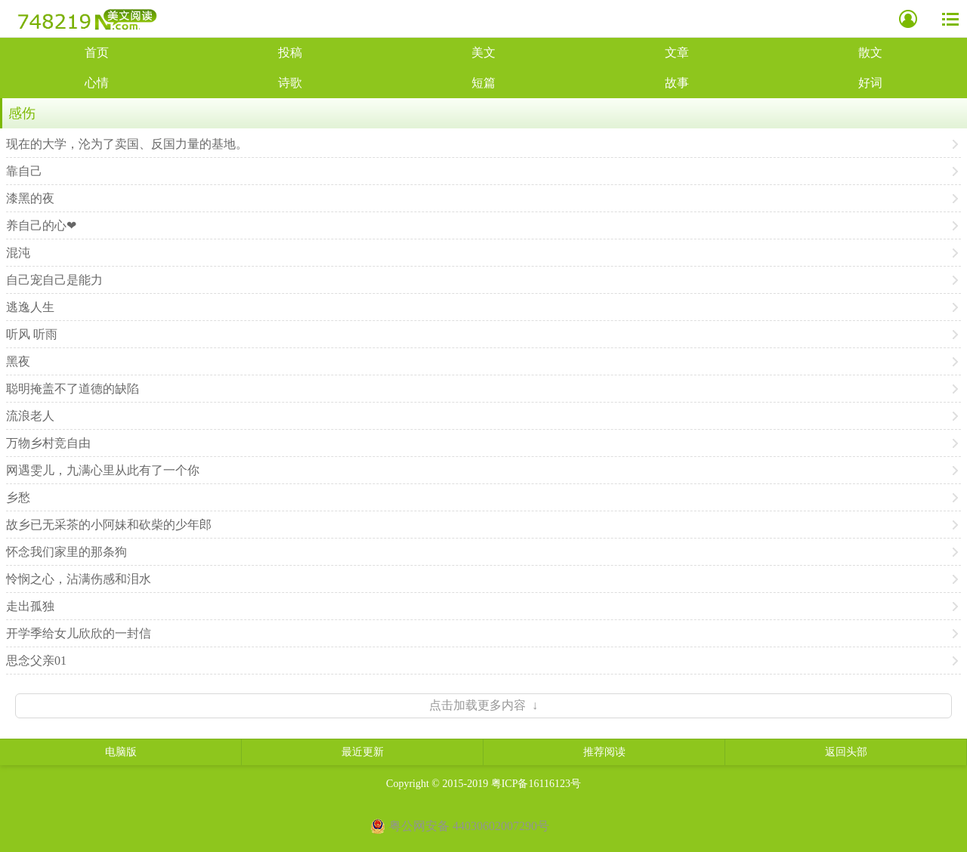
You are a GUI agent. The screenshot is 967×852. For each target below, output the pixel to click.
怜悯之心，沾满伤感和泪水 (78, 579)
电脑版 (121, 752)
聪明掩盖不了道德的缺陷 (72, 388)
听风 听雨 (31, 334)
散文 (870, 52)
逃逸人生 (30, 307)
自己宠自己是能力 (54, 279)
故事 (677, 82)
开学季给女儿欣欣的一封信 (78, 633)
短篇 (483, 82)
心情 (97, 82)
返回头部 (846, 752)
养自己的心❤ (41, 225)
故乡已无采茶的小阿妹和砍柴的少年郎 (109, 524)
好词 (870, 82)
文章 (677, 52)
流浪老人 (30, 415)
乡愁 (18, 497)
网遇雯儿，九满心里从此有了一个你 (102, 470)
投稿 (290, 52)
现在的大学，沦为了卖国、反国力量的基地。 (127, 143)
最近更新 (362, 752)
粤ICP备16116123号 (536, 783)
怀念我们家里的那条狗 (66, 551)
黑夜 (18, 361)
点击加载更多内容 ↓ (483, 705)
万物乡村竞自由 (48, 443)
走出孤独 (30, 606)
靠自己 (24, 171)
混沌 (18, 252)
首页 (97, 52)
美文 (483, 52)
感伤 (22, 113)
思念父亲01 (36, 660)
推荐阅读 (604, 752)
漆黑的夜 (30, 198)
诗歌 (290, 82)
